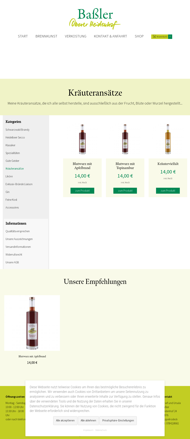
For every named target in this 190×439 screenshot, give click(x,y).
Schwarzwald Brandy (18, 130)
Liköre (9, 176)
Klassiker (10, 145)
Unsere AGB (12, 262)
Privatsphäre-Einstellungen (118, 421)
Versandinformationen (18, 247)
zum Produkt (82, 191)
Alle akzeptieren (65, 421)
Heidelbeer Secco (15, 137)
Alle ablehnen (88, 421)
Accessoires (12, 208)
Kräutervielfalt (168, 164)
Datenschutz (101, 430)
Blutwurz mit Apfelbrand (82, 166)
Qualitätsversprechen (18, 231)
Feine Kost (11, 200)
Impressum (88, 430)
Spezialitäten (13, 153)
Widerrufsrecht (14, 255)
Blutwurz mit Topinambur (125, 166)
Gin (7, 192)
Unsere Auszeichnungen (19, 239)
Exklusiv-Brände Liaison (19, 184)
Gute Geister (12, 161)
